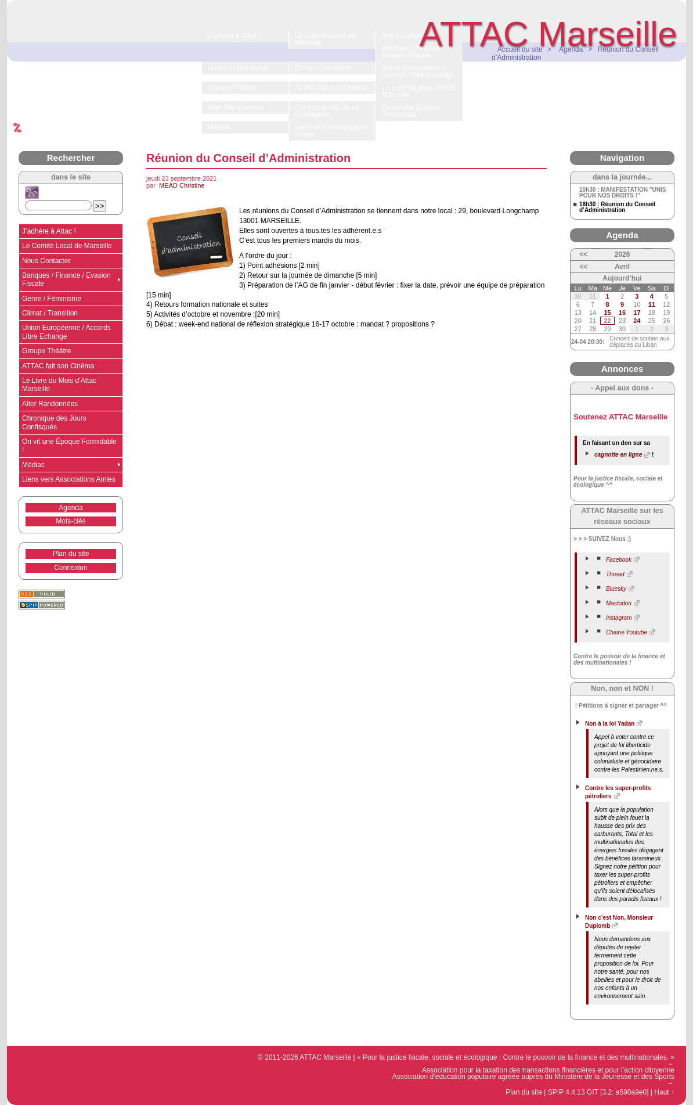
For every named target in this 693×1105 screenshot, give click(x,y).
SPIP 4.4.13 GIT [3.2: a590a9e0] (598, 1092)
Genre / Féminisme (51, 299)
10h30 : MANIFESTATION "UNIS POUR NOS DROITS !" (622, 193)
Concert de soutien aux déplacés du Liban (639, 341)
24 (636, 320)
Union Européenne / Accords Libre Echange (66, 332)
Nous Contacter (46, 261)
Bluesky (616, 589)
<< (583, 254)
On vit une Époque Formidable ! (69, 445)
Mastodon (618, 603)
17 (636, 312)
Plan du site (71, 554)
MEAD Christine (181, 185)
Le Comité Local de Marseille (67, 246)
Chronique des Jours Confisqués (54, 422)
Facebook (618, 560)
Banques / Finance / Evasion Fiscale (66, 279)
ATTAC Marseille (549, 34)
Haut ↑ (664, 1092)
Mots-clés (70, 521)
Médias (33, 465)
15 (607, 312)
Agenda (70, 508)
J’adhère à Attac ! (49, 231)
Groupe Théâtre (46, 351)
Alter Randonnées (50, 404)
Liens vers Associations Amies (69, 479)
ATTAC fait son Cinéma (58, 366)
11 (651, 304)
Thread (615, 574)
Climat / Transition (50, 313)
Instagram (618, 618)
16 (622, 312)
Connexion (70, 568)
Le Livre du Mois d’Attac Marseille (59, 384)
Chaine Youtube (626, 632)
